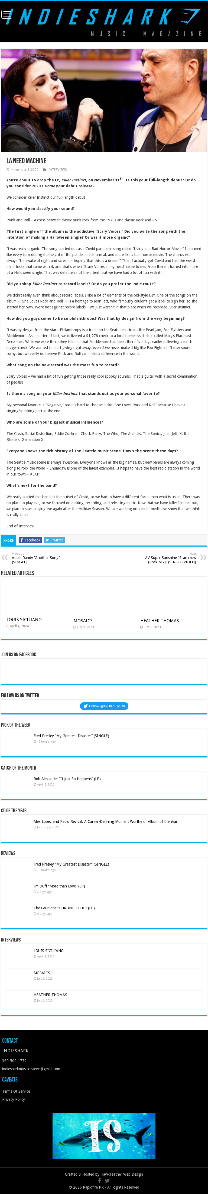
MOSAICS (83, 620)
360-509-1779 (14, 1061)
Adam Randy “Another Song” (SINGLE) (39, 558)
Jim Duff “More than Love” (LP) (59, 886)
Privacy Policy (13, 1099)
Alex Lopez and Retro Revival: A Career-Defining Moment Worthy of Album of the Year (105, 821)
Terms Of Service (16, 1091)
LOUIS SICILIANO (24, 619)
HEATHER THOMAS (159, 620)
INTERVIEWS (57, 170)
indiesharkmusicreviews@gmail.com (31, 1069)
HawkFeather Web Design (121, 1174)
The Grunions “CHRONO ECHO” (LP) (64, 908)
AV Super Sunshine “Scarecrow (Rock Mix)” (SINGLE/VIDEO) (168, 558)
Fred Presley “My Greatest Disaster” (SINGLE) (71, 736)
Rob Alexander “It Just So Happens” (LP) (67, 779)
